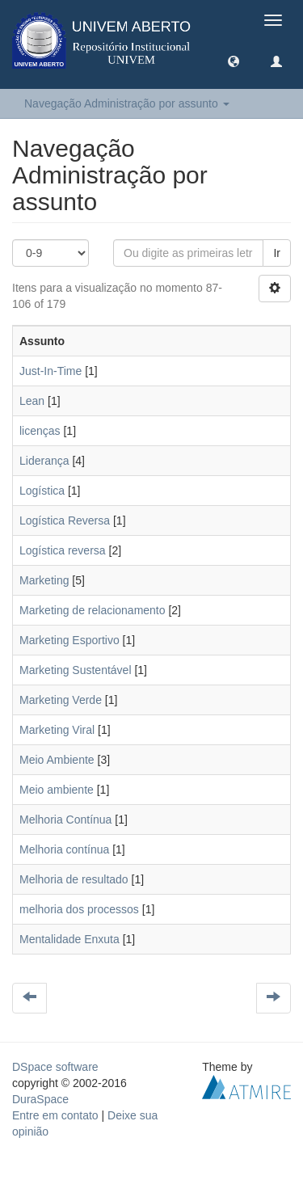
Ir (276, 253)
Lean (31, 400)
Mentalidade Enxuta (69, 939)
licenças (40, 430)
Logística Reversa (64, 520)
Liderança (44, 460)
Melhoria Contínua (65, 819)
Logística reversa (62, 550)
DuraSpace (40, 1099)
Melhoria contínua (64, 849)
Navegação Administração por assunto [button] (126, 103)
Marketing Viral (57, 729)
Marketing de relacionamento (92, 610)
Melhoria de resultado (73, 879)
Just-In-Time (50, 371)
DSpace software (55, 1066)
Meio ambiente (56, 789)
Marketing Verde (60, 699)
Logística (42, 490)
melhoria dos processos (79, 909)
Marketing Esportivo (69, 640)
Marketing (44, 580)
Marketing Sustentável (75, 670)
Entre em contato (55, 1115)
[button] (233, 60)
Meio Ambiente (57, 759)
